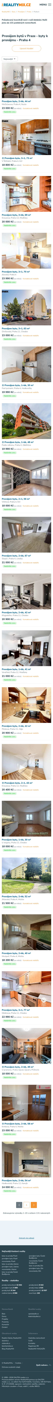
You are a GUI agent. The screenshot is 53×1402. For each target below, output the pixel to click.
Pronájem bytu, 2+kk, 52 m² (16, 896)
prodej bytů (6, 1290)
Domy (4, 1316)
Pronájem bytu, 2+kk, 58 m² (18, 1123)
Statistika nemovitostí (36, 1338)
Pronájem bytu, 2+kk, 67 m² (16, 555)
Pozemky (5, 1322)
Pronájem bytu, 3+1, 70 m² (16, 271)
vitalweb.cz (6, 1343)
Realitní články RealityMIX (11, 1338)
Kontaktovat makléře (31, 108)
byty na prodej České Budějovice (10, 1273)
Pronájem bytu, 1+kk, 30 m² (18, 385)
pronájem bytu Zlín (36, 1268)
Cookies (18, 1363)
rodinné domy (7, 1293)
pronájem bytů (7, 1288)
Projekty (5, 1319)
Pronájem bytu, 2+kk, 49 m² (18, 1067)
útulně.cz (5, 1341)
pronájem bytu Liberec (10, 1267)
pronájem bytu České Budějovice (37, 1257)
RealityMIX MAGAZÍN (36, 1349)
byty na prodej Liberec (10, 1264)
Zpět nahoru (42, 1365)
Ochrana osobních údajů (11, 1367)
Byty (3, 1314)
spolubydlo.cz (33, 1314)
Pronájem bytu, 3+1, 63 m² (16, 328)
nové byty (32, 1293)
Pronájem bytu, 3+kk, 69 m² (16, 215)
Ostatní (4, 1327)
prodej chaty (33, 1288)
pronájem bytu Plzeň (9, 1258)
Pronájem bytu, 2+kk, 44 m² (16, 101)
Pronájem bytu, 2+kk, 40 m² (16, 953)
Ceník (30, 1341)
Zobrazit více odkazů (26, 1238)
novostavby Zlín (35, 1271)
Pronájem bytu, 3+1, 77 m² (16, 1010)
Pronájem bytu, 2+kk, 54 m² (16, 1180)
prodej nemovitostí (9, 1285)
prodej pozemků (35, 1290)
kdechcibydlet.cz (34, 1316)
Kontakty (31, 1343)
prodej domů (34, 1285)
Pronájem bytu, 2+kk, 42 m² (16, 612)
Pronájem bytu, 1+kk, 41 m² (16, 669)
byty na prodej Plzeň (9, 1256)
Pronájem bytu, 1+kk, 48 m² (18, 442)
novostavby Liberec (9, 1269)
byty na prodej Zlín (36, 1266)
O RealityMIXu (7, 1363)
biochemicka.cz (7, 1346)
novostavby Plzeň (8, 1261)
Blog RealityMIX (8, 1349)
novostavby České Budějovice (36, 1262)
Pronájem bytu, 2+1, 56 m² (16, 499)
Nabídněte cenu (10, 112)
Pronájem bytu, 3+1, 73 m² (17, 158)
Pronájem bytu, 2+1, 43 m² (17, 783)
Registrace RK (33, 1346)
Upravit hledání (26, 48)
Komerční (5, 1324)
